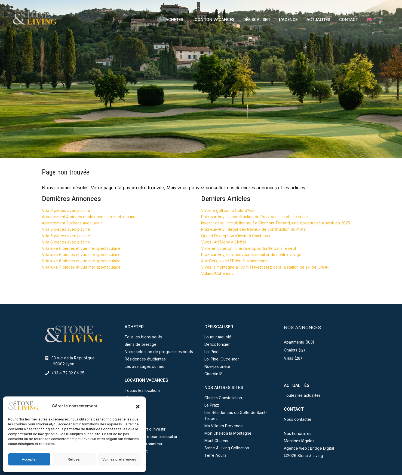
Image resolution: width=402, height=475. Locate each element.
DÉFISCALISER (256, 19)
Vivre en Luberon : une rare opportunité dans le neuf (248, 248)
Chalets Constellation (223, 397)
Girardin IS (213, 373)
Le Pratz (211, 405)
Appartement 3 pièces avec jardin (72, 223)
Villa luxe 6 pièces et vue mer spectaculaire (81, 248)
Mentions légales (299, 440)
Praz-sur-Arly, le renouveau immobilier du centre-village (251, 254)
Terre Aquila (215, 455)
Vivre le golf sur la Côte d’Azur (228, 210)
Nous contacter (297, 419)
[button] (137, 406)
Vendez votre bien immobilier (151, 436)
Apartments (294, 342)
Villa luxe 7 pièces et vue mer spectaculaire (81, 267)
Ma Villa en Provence (223, 425)
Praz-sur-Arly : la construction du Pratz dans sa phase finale (254, 216)
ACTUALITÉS (318, 19)
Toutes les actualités (302, 395)
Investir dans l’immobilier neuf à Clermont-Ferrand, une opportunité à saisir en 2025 (275, 223)
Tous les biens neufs (143, 337)
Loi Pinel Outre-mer (221, 359)
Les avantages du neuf (145, 366)
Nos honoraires (297, 433)
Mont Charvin (216, 440)
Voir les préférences (119, 459)
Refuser (74, 459)
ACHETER (174, 19)
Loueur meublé (217, 337)
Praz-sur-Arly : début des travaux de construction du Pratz (253, 229)
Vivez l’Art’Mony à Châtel (223, 242)
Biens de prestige (140, 344)
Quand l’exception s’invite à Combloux (235, 235)
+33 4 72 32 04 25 (67, 373)
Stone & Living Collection (226, 448)
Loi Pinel (211, 351)
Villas (288, 358)
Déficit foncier (217, 344)
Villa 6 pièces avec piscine (66, 210)
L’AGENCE (288, 19)
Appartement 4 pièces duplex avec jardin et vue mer (89, 216)
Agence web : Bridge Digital (309, 448)
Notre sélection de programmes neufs (159, 351)
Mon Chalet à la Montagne (227, 433)
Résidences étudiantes (145, 359)
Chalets (290, 350)
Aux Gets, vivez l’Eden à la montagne (234, 260)
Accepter (29, 459)
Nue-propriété (217, 366)
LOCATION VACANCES (213, 19)
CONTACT (348, 19)
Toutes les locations (143, 390)
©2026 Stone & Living (303, 455)
